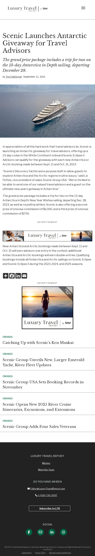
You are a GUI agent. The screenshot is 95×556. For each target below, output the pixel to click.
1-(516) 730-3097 (46, 495)
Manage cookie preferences (60, 553)
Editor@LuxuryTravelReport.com (46, 488)
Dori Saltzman (14, 76)
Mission (46, 463)
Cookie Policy (27, 553)
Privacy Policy (40, 553)
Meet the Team (46, 469)
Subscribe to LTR (49, 508)
